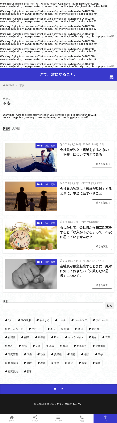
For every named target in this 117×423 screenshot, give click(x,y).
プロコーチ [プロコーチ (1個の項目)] (102, 320)
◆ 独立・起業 (47, 145)
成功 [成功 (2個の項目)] (65, 345)
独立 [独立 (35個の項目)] (42, 354)
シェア (35, 418)
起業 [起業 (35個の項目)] (84, 362)
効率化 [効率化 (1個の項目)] (41, 337)
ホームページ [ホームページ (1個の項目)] (15, 328)
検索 (5, 301)
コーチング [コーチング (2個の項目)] (80, 320)
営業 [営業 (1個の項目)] (107, 337)
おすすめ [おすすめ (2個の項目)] (44, 320)
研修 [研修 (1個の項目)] (100, 354)
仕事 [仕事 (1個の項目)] (66, 328)
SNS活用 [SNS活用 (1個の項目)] (26, 320)
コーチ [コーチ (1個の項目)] (62, 320)
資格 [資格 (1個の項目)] (56, 362)
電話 (82, 418)
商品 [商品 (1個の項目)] (94, 337)
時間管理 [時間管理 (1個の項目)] (13, 354)
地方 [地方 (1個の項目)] (10, 345)
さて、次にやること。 (59, 74)
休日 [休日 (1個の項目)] (80, 328)
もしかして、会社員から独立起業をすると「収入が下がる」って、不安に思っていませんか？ (86, 232)
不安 (21, 85)
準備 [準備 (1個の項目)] (29, 354)
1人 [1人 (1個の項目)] (10, 320)
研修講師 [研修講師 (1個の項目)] (13, 362)
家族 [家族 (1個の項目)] (51, 345)
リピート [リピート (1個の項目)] (37, 328)
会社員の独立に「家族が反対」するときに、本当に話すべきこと (86, 191)
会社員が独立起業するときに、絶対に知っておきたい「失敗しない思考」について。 (86, 271)
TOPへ (105, 418)
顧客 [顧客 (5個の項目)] (29, 371)
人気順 (16, 128)
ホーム (11, 418)
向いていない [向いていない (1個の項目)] (75, 337)
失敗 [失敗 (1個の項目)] (38, 345)
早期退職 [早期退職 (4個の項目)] (100, 345)
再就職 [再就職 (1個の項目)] (11, 337)
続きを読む (102, 163)
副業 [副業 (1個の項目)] (26, 337)
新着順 (6, 128)
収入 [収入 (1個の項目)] (56, 337)
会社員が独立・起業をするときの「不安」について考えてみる (84, 152)
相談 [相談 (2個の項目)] (86, 354)
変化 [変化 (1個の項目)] (24, 345)
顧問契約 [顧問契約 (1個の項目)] (13, 371)
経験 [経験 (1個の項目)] (29, 362)
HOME (10, 85)
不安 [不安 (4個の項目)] (52, 328)
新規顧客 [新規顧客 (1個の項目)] (82, 345)
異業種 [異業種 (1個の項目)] (58, 354)
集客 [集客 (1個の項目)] (97, 362)
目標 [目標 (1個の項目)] (72, 354)
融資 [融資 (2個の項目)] (42, 362)
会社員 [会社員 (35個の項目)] (95, 328)
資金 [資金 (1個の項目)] (70, 362)
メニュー (58, 418)
